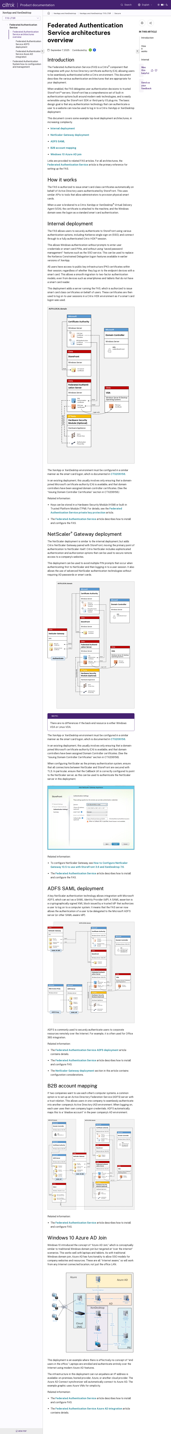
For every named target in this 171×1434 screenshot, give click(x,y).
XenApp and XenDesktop (65, 13)
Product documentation (37, 5)
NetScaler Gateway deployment (70, 134)
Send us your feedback (146, 85)
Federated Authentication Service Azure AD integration (28, 54)
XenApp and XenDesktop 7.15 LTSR (95, 13)
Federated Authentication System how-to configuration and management (27, 64)
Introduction (147, 39)
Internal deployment (63, 128)
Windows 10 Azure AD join (66, 154)
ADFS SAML (58, 141)
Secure (117, 13)
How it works (144, 50)
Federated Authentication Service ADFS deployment (28, 44)
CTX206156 (118, 474)
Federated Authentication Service (23, 26)
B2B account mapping (63, 147)
